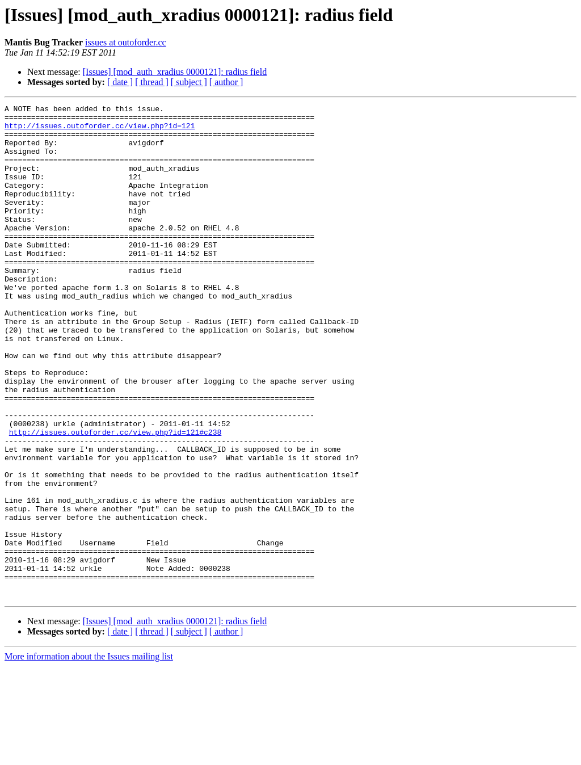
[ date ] (120, 82)
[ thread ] (152, 82)
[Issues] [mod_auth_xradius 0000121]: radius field (175, 72)
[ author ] (226, 82)
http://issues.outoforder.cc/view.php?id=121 (100, 130)
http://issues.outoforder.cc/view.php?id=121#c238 (115, 498)
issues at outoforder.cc (125, 42)
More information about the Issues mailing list (89, 755)
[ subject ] (189, 82)
